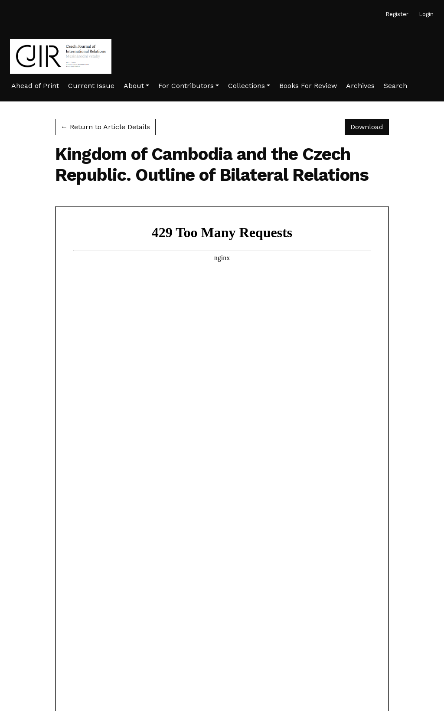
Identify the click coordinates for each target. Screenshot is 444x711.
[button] (136, 86)
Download (369, 126)
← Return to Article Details (105, 127)
